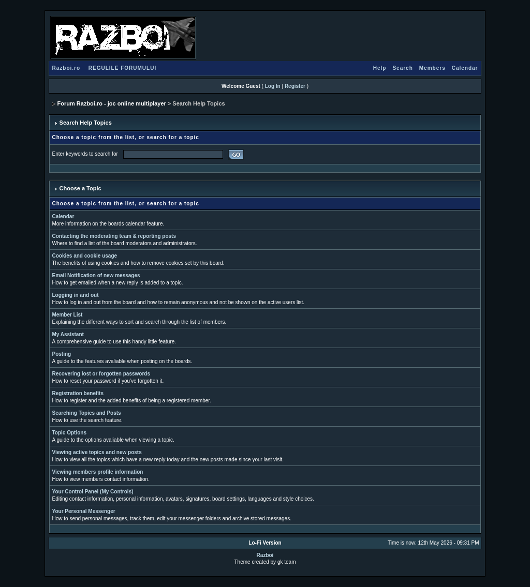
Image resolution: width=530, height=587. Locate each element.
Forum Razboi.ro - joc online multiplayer (111, 103)
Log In (273, 86)
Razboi (265, 555)
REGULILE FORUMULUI (122, 68)
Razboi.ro (66, 68)
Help (380, 68)
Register (295, 86)
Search (402, 68)
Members (432, 68)
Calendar (465, 68)
